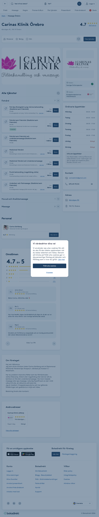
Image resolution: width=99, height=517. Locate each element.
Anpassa (49, 272)
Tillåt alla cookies (49, 266)
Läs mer (61, 259)
